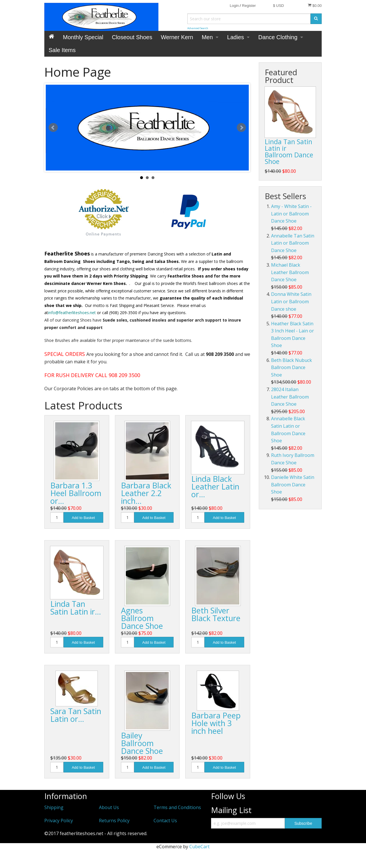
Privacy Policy (58, 820)
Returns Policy (114, 820)
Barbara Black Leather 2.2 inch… (146, 493)
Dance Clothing (277, 37)
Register (249, 5)
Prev (53, 127)
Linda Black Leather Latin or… (215, 486)
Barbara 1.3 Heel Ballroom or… (75, 493)
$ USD (278, 5)
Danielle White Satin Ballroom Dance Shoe (292, 484)
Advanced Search (197, 28)
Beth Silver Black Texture (215, 614)
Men (207, 37)
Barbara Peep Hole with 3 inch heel (216, 723)
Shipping (53, 807)
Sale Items (62, 50)
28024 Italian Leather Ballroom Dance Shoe (290, 396)
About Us (109, 807)
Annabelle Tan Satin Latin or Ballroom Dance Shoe (292, 243)
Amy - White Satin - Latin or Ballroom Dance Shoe (291, 213)
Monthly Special (83, 37)
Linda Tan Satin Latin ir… (75, 608)
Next (241, 127)
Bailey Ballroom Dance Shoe (142, 743)
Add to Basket (83, 518)
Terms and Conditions (177, 807)
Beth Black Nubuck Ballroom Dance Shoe (291, 367)
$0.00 (315, 5)
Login (234, 5)
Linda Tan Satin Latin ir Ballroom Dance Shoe (289, 151)
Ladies (235, 37)
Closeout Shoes (132, 37)
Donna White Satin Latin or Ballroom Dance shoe (291, 301)
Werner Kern (177, 37)
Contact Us (165, 820)
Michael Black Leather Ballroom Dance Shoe (290, 272)
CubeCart (199, 846)
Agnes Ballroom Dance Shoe (142, 618)
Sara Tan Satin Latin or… (75, 715)
